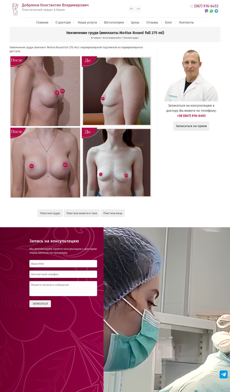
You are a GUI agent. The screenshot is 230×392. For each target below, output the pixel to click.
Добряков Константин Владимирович (55, 7)
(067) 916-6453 (206, 6)
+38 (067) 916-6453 (191, 116)
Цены (135, 22)
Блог (168, 22)
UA (138, 8)
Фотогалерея (114, 22)
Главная (42, 22)
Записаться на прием (191, 126)
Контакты (186, 22)
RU (131, 8)
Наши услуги (87, 22)
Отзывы (152, 22)
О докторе (63, 22)
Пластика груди (50, 213)
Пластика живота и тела (81, 213)
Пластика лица (112, 213)
